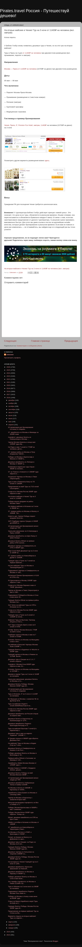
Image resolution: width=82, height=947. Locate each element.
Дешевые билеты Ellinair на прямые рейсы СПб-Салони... (21, 542)
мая (10, 422)
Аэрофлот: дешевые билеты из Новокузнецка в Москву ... (19, 438)
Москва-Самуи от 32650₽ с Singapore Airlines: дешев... (21, 769)
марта (10, 922)
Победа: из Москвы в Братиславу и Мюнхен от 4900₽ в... (21, 458)
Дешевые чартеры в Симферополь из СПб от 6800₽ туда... (22, 547)
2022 (9, 379)
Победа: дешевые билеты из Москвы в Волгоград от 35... (22, 754)
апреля (11, 425)
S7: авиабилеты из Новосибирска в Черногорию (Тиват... (21, 828)
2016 (9, 397)
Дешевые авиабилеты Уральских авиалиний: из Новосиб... (20, 868)
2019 (9, 388)
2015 (9, 932)
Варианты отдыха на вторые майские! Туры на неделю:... (22, 917)
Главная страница (40, 341)
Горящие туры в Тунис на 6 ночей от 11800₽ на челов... (21, 616)
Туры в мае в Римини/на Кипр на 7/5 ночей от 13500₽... (21, 482)
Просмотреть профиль (12, 358)
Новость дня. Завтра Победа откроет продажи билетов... (21, 517)
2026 (9, 367)
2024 (9, 373)
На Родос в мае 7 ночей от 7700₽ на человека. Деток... (21, 448)
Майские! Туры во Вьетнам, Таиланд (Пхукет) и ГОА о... (21, 621)
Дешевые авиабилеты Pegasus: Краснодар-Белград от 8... (19, 724)
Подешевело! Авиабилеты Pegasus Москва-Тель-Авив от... (21, 892)
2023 (9, 376)
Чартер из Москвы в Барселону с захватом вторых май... (20, 798)
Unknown (10, 354)
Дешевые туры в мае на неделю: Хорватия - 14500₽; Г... (20, 734)
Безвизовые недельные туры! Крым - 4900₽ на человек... (21, 468)
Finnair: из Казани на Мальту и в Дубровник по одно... (20, 838)
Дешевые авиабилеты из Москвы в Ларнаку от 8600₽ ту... (21, 872)
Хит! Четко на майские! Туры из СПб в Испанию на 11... (22, 606)
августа (11, 412)
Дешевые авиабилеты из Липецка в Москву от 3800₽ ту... (21, 463)
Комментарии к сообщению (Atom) (29, 346)
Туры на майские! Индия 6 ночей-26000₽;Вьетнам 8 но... (20, 705)
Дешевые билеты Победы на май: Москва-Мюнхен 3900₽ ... (20, 774)
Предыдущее (71, 341)
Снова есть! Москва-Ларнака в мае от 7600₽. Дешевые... (22, 586)
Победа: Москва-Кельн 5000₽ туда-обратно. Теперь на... (21, 813)
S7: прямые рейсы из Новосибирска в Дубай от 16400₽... (22, 556)
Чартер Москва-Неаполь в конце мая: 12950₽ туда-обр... (22, 443)
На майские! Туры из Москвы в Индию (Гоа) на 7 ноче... (22, 744)
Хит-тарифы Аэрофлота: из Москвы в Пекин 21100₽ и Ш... (22, 882)
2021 (9, 382)
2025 (9, 370)
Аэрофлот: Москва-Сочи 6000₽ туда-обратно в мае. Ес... (21, 665)
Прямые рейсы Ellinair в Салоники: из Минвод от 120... (22, 759)
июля (10, 415)
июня (10, 418)
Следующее (10, 341)
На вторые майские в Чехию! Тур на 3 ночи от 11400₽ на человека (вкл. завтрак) (36, 269)
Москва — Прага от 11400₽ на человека (20, 69)
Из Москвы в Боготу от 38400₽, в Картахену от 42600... (20, 789)
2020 (9, 385)
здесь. (47, 160)
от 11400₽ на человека (31, 53)
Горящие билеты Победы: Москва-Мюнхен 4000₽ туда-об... (20, 848)
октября (11, 406)
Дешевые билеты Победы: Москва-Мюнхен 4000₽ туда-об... (21, 685)
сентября (12, 409)
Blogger (55, 941)
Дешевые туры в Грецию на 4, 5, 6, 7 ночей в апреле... (21, 660)
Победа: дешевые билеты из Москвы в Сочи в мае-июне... (22, 877)
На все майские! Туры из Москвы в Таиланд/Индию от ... (21, 566)
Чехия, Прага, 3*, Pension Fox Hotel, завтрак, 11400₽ (25, 125)
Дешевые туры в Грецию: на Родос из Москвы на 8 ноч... (22, 843)
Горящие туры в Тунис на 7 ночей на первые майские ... (21, 561)
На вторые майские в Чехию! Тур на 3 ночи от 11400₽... (22, 497)
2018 (9, 391)
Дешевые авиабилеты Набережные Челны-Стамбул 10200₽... (21, 784)
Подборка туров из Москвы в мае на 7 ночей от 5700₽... (22, 635)
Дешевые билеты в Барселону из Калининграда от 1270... (20, 719)
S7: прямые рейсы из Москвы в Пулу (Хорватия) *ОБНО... (21, 453)
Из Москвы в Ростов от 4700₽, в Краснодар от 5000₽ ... (20, 833)
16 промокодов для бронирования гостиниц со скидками (20, 690)
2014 (9, 935)
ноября (11, 403)
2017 (9, 394)
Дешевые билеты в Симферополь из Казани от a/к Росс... (21, 749)
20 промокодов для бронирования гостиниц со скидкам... (20, 428)
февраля (11, 925)
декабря (11, 400)
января (11, 928)
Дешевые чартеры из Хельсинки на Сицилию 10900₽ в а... (21, 853)
